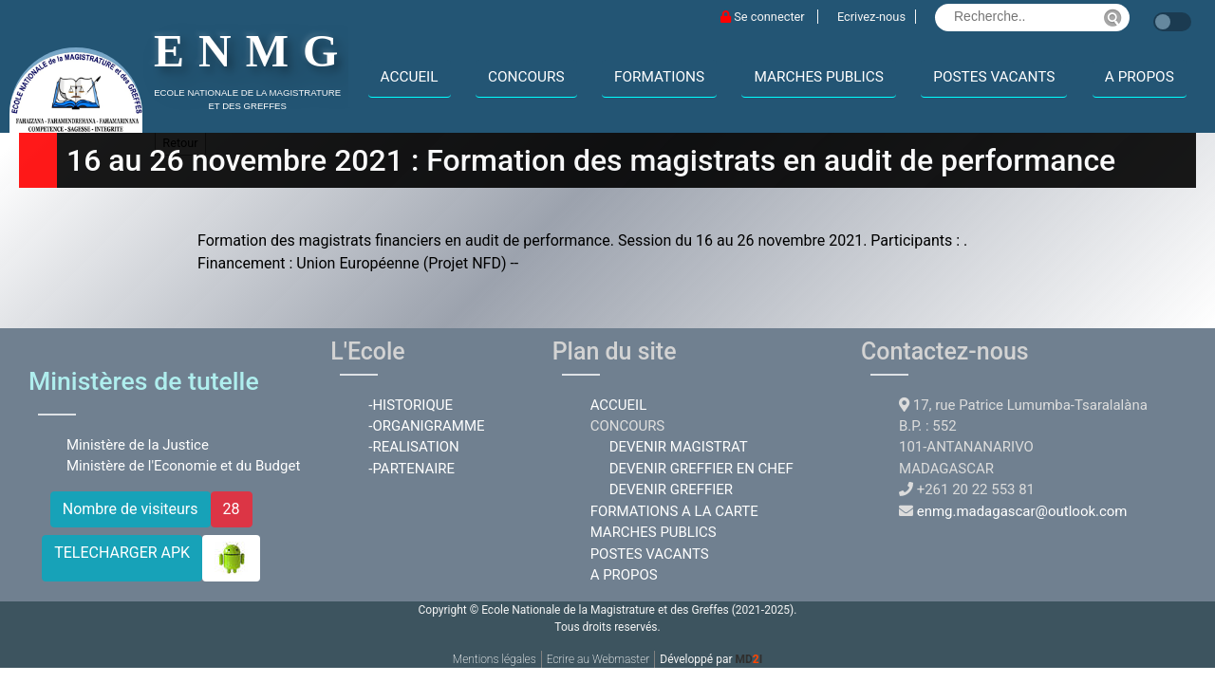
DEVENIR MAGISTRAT (678, 446)
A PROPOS (1139, 76)
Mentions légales (494, 659)
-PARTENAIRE (411, 468)
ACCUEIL (410, 76)
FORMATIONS (659, 76)
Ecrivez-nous (871, 16)
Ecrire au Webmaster (598, 659)
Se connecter (764, 16)
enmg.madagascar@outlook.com (1022, 511)
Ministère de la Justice (137, 444)
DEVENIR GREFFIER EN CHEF (701, 468)
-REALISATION (413, 446)
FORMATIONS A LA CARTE (674, 511)
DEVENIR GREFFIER (671, 489)
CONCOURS (526, 76)
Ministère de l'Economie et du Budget (183, 465)
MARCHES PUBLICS (818, 76)
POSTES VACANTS (994, 76)
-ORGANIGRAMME (426, 425)
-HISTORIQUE (410, 405)
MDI (748, 659)
